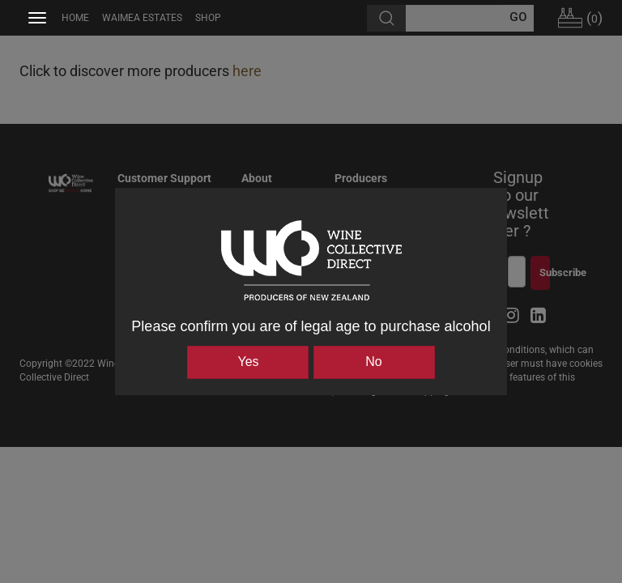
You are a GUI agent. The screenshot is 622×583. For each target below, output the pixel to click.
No (373, 361)
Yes (247, 361)
